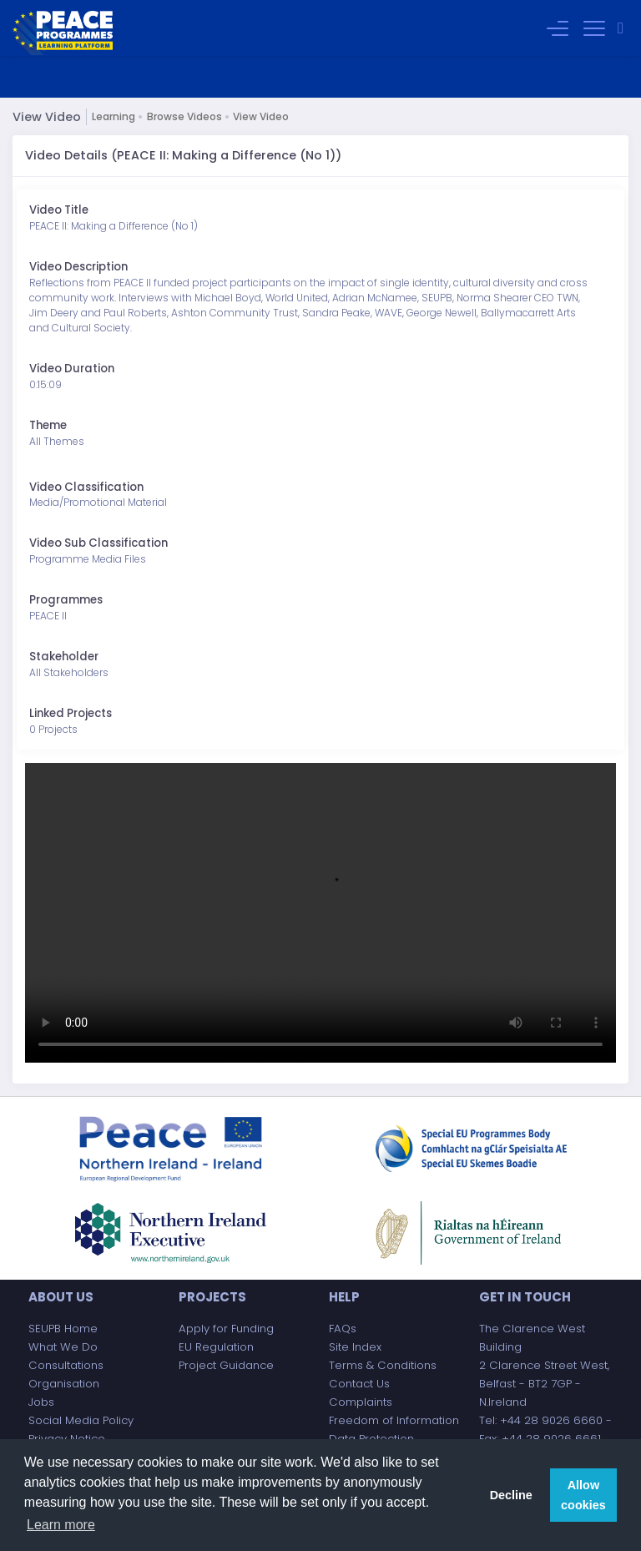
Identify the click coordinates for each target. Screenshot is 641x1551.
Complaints (360, 1402)
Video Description (78, 267)
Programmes (66, 600)
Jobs (41, 1402)
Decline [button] (511, 1495)
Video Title (58, 210)
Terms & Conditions (383, 1365)
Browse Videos (184, 116)
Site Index (355, 1347)
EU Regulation (216, 1347)
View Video (261, 116)
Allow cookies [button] (583, 1495)
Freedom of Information (394, 1420)
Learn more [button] (61, 1525)
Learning (113, 116)
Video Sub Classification (98, 543)
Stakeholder (63, 656)
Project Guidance (226, 1365)
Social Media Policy (81, 1420)
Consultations (65, 1365)
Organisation (63, 1384)
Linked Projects (70, 713)
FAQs (342, 1328)
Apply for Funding (226, 1328)
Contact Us (359, 1384)
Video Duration (71, 368)
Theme (48, 425)
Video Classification (86, 487)
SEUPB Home (63, 1328)
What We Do (63, 1347)
